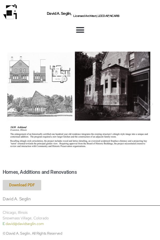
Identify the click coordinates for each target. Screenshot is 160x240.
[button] (79, 30)
